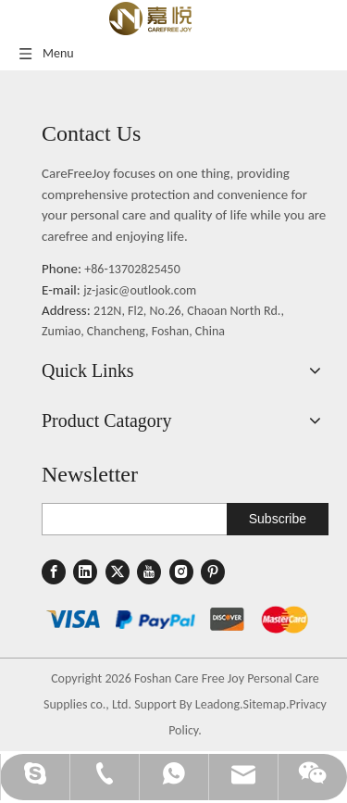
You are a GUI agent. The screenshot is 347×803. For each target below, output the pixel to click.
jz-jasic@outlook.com (139, 290)
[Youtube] (149, 571)
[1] (177, 620)
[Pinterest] (213, 571)
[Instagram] (181, 571)
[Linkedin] (85, 571)
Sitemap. (266, 704)
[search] (130, 519)
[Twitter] (117, 571)
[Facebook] (54, 571)
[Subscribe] (277, 519)
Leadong (217, 704)
